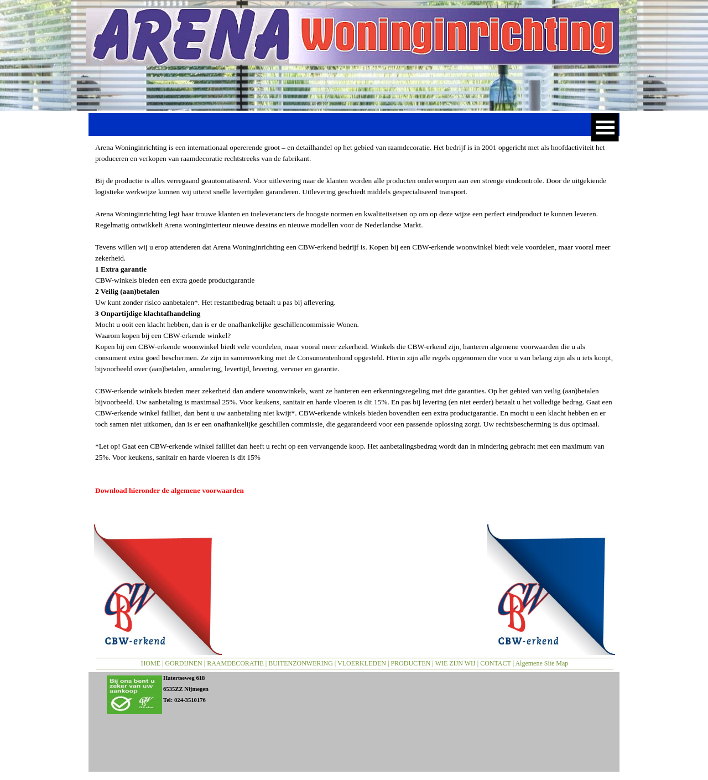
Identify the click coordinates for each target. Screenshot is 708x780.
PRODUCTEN (410, 663)
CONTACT (495, 663)
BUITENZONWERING (300, 663)
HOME (150, 663)
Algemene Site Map (541, 663)
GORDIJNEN (183, 663)
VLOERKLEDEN (361, 663)
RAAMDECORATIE (235, 663)
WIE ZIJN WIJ (455, 663)
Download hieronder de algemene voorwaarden (169, 490)
